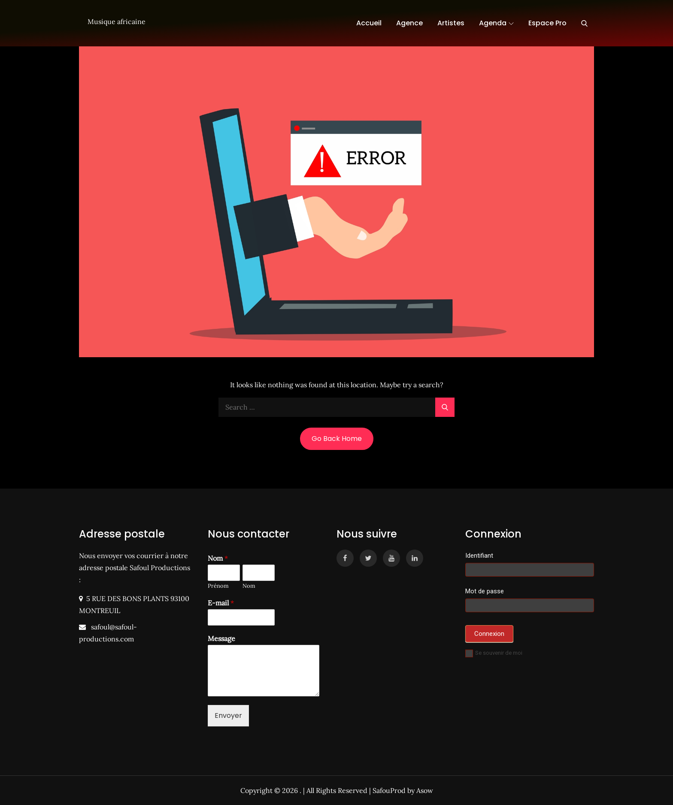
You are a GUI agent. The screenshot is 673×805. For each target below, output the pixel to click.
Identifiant (479, 555)
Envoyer (228, 715)
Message (221, 638)
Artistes (450, 23)
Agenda (496, 23)
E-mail (221, 602)
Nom (218, 558)
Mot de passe (484, 591)
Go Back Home (337, 439)
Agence (409, 23)
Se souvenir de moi (493, 653)
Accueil (369, 23)
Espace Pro (547, 23)
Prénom (218, 586)
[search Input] (336, 407)
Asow (424, 790)
